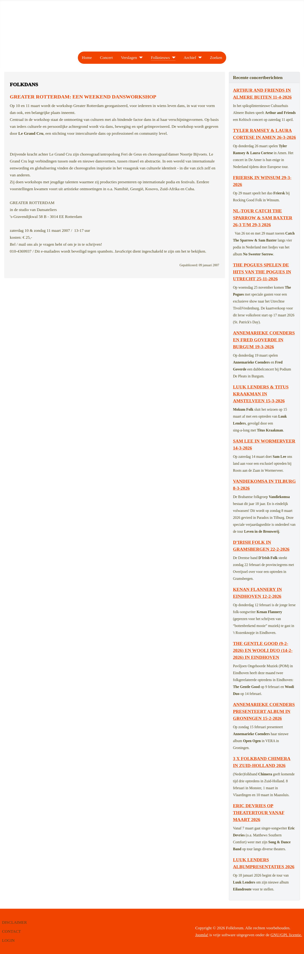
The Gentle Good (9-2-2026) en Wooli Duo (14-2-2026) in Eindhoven (262, 650)
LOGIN (8, 940)
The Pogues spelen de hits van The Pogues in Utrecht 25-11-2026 (262, 271)
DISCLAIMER (14, 922)
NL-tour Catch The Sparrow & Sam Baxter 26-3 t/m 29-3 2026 (262, 217)
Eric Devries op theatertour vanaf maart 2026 (258, 812)
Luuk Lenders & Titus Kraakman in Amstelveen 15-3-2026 (261, 393)
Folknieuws (160, 57)
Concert (106, 57)
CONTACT (11, 931)
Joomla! (201, 935)
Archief (190, 57)
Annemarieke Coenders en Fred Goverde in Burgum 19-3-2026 (264, 339)
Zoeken (216, 57)
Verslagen (129, 57)
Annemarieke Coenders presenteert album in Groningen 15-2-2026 (264, 711)
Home (87, 57)
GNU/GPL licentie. (286, 935)
